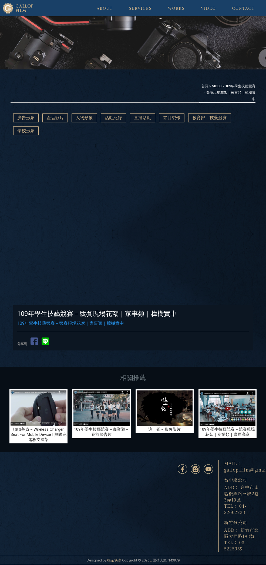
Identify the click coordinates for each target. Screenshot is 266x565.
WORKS (176, 8)
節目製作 (171, 117)
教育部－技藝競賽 (209, 117)
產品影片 (55, 117)
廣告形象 (26, 117)
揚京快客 (114, 560)
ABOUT (105, 8)
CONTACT (243, 8)
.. (151, 560)
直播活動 (142, 117)
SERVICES (140, 8)
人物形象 (84, 117)
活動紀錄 (113, 117)
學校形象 (26, 130)
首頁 (204, 86)
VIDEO (208, 8)
